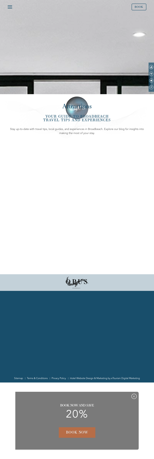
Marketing (101, 378)
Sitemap (18, 378)
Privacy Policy (59, 378)
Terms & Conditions (37, 378)
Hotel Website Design (82, 378)
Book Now (77, 432)
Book (139, 7)
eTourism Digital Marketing (125, 378)
